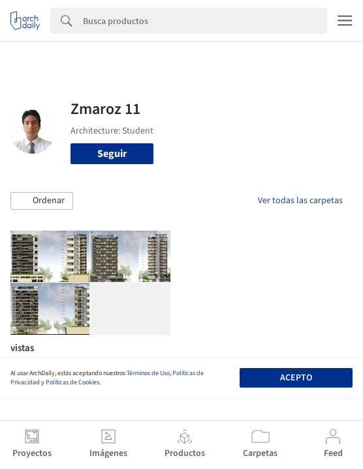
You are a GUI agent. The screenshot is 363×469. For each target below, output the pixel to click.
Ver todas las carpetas (300, 200)
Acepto (296, 377)
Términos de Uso (148, 373)
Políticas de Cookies (72, 382)
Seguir (112, 154)
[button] (41, 201)
